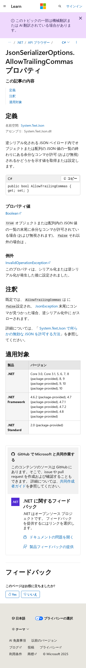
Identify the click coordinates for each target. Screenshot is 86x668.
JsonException (46, 306)
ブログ (14, 647)
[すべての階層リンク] (10, 42)
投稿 (31, 647)
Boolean (12, 213)
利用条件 (15, 654)
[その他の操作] (76, 42)
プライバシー (49, 647)
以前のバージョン (44, 640)
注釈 (12, 96)
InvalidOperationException (26, 262)
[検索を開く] (59, 6)
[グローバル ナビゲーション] (4, 6)
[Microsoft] (43, 6)
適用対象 (15, 102)
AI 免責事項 (17, 640)
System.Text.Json (32, 125)
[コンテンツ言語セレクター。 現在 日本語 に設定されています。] (18, 618)
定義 (12, 90)
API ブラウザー (39, 42)
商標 (31, 654)
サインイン (74, 6)
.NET (20, 42)
